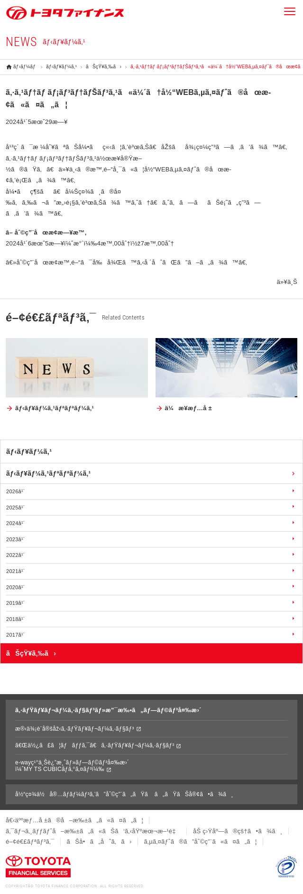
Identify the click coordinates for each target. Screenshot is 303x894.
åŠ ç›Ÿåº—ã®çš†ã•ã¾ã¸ (238, 831)
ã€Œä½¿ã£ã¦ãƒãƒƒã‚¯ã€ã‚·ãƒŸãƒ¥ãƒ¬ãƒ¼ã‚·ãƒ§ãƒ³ (94, 745)
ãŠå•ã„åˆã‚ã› (99, 841)
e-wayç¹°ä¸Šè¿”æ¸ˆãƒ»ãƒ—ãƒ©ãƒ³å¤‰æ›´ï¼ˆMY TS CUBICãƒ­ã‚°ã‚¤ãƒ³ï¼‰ (72, 765)
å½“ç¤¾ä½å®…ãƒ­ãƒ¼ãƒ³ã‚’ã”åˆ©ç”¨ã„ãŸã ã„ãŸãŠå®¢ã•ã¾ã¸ (124, 794)
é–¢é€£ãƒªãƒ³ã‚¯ (30, 841)
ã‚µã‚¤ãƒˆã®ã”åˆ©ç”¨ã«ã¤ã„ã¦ (200, 841)
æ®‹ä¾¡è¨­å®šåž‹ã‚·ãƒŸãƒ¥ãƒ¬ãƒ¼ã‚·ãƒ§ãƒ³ (74, 728)
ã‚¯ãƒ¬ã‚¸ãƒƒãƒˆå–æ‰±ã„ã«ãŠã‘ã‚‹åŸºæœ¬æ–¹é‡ (93, 831)
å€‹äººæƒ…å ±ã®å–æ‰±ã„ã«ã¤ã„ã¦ (74, 820)
